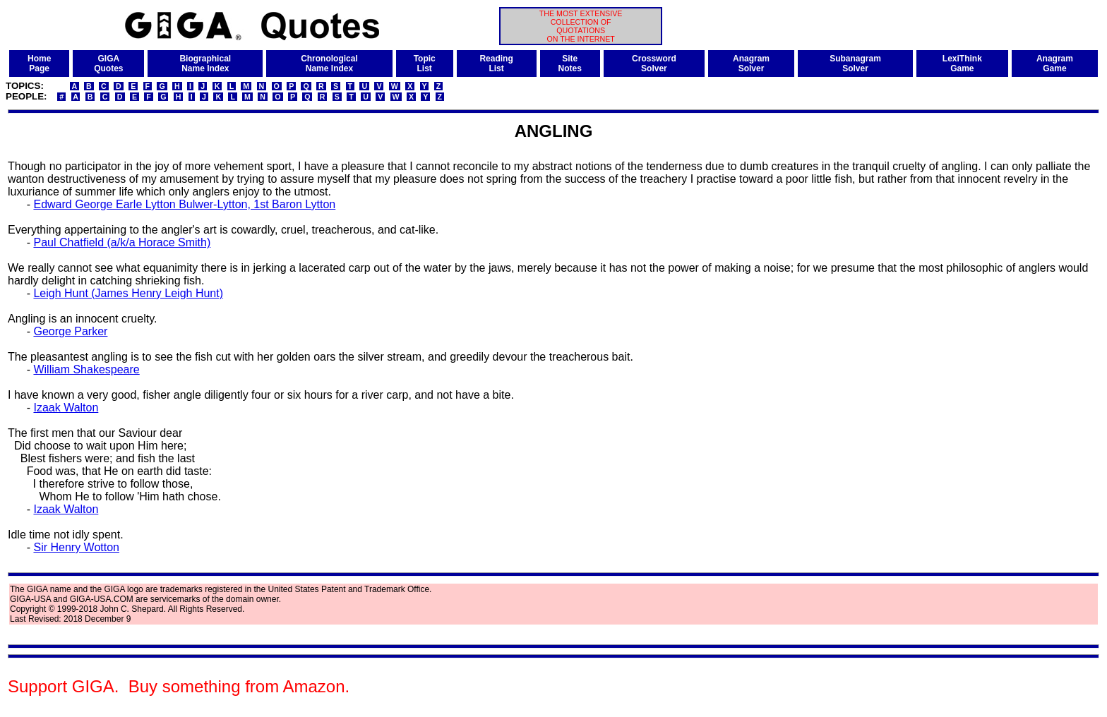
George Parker (70, 331)
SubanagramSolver (855, 63)
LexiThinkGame (962, 63)
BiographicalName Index (205, 63)
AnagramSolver (751, 63)
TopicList (425, 63)
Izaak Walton (65, 408)
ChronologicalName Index (329, 63)
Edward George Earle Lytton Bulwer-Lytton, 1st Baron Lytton (184, 204)
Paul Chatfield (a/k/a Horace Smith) (121, 242)
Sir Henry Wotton (76, 547)
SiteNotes (570, 63)
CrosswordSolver (654, 63)
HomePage (39, 63)
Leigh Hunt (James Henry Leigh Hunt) (128, 293)
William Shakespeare (86, 369)
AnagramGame (1054, 63)
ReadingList (496, 63)
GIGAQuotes (108, 63)
